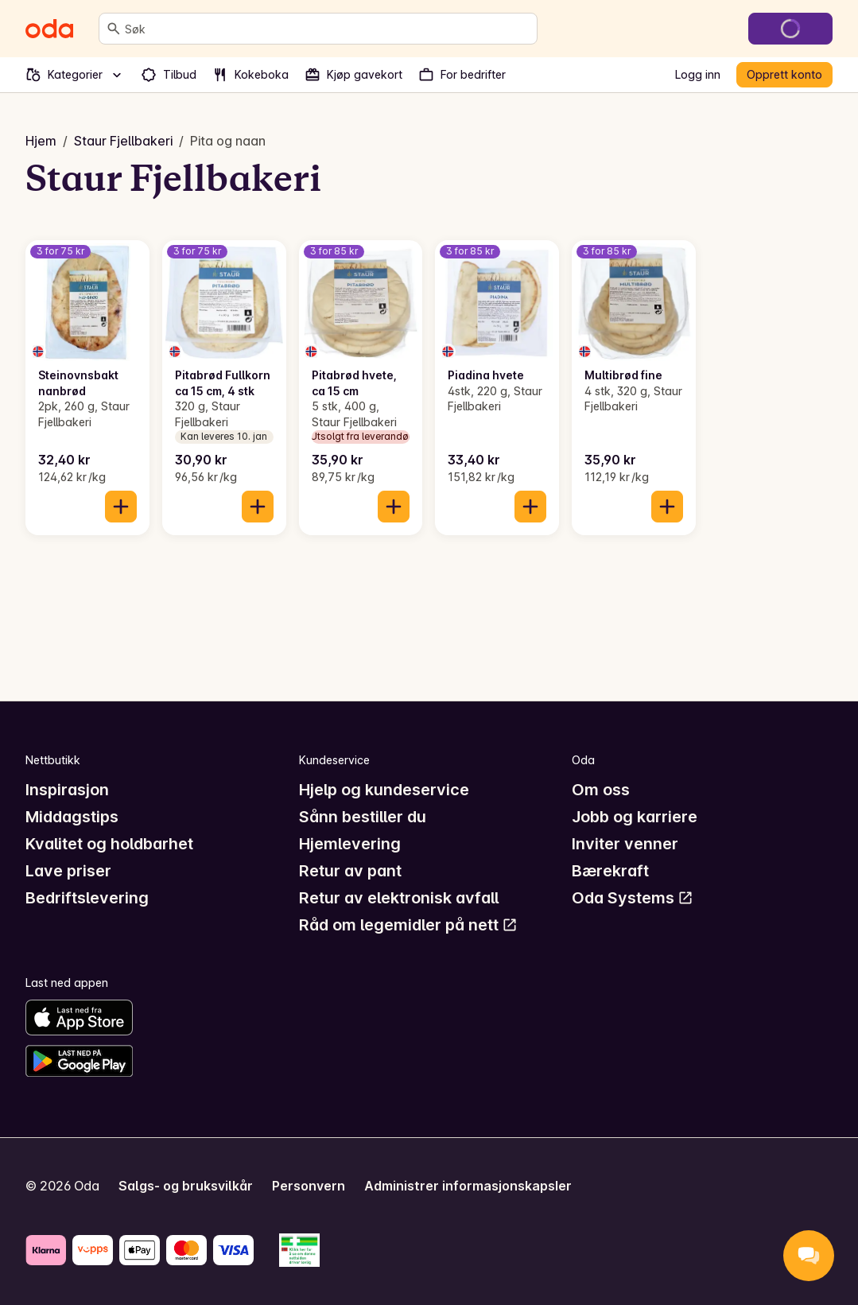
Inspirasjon (67, 789)
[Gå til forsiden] (49, 28)
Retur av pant (350, 870)
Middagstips (71, 816)
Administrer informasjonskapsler (468, 1186)
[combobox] (327, 29)
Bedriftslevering (87, 897)
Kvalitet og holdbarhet (109, 843)
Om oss (601, 789)
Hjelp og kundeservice (384, 789)
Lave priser (68, 870)
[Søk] (114, 29)
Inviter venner (625, 843)
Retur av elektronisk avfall (399, 897)
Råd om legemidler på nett (408, 924)
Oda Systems (632, 897)
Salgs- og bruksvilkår (185, 1186)
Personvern (308, 1186)
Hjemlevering (350, 843)
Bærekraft (610, 870)
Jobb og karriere (634, 816)
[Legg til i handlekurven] (121, 506)
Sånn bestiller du (362, 816)
